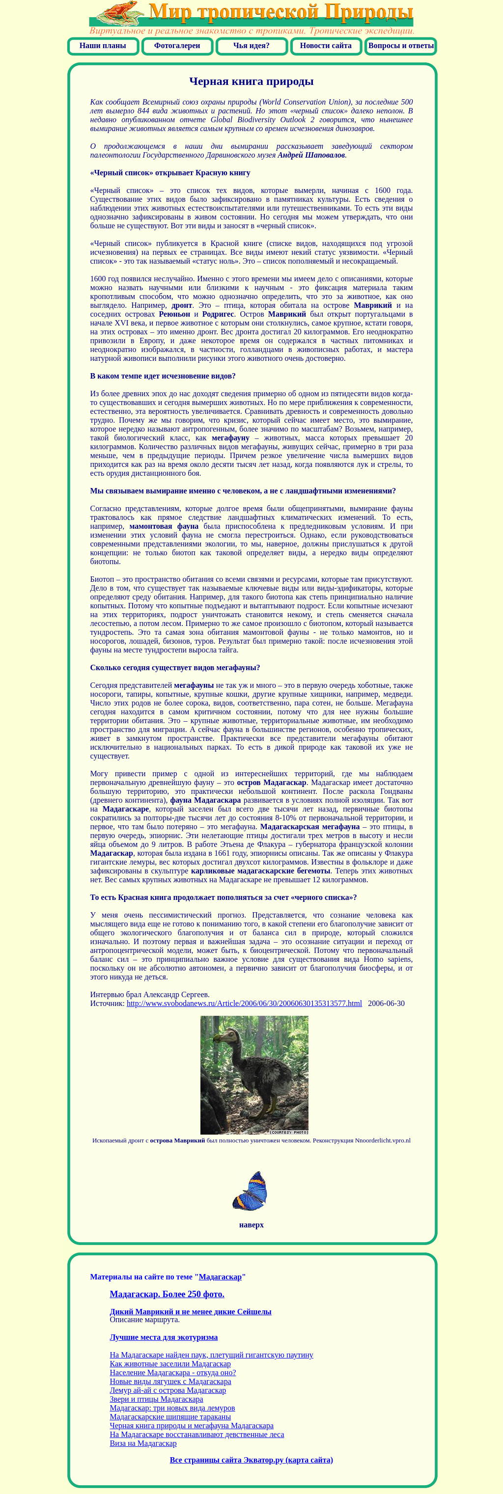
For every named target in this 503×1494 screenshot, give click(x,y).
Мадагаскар (220, 1277)
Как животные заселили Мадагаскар (170, 1363)
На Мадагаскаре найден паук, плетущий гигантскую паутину (211, 1355)
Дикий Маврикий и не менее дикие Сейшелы (191, 1311)
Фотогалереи (177, 45)
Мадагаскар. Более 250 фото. (167, 1294)
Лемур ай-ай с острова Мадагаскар (168, 1390)
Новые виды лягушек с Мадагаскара (170, 1381)
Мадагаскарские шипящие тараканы (170, 1417)
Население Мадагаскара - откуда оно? (173, 1372)
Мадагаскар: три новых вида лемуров (172, 1408)
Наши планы (103, 45)
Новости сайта (326, 45)
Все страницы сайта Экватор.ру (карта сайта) (251, 1460)
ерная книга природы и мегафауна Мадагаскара (192, 1425)
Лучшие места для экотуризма (164, 1337)
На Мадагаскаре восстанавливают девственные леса (197, 1434)
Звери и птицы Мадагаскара (156, 1399)
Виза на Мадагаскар (143, 1443)
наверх (251, 1225)
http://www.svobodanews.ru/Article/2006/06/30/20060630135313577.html (244, 1003)
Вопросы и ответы (401, 45)
